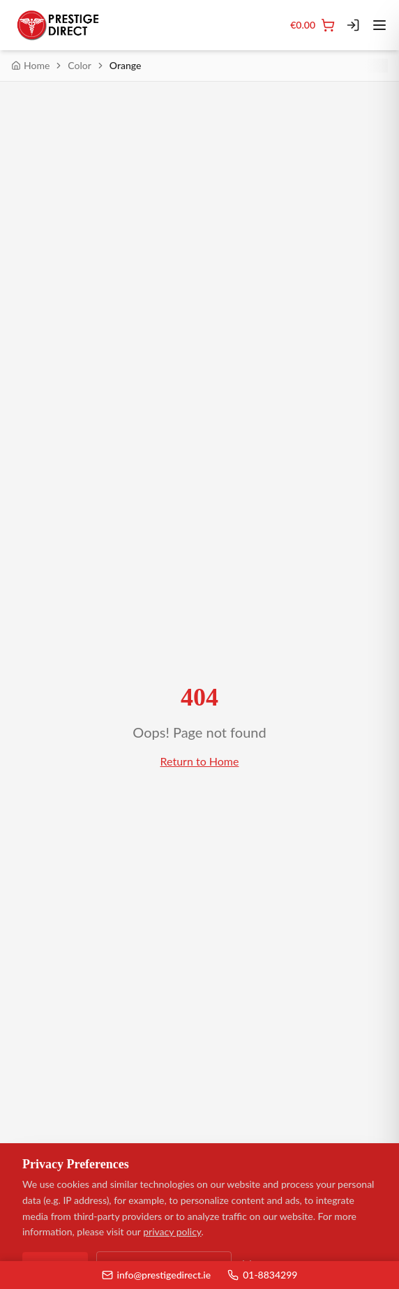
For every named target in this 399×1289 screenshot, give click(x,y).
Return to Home (199, 761)
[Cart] (312, 25)
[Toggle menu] (379, 25)
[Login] (353, 25)
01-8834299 (262, 1275)
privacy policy (172, 1232)
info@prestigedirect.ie (156, 1275)
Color (79, 65)
